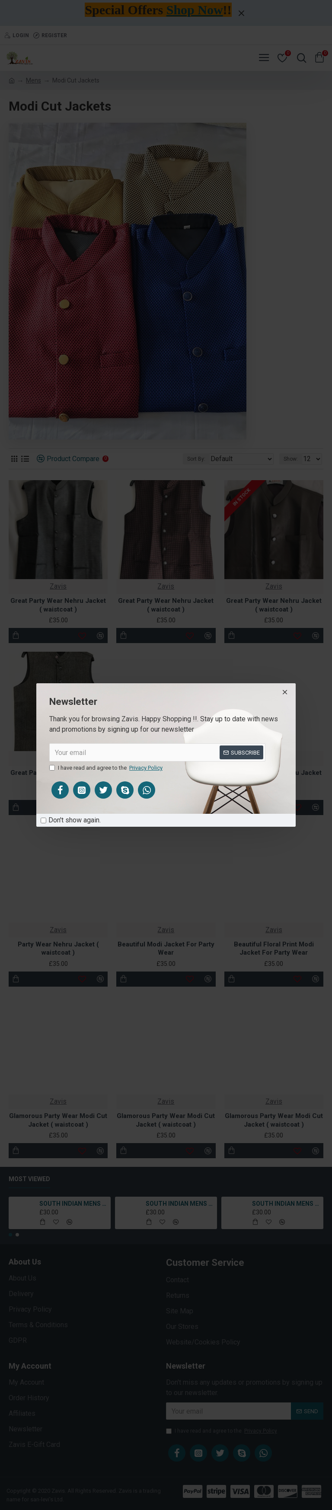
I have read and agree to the (106, 768)
